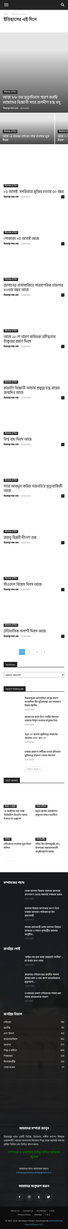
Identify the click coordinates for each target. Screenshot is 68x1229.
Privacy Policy (24, 1214)
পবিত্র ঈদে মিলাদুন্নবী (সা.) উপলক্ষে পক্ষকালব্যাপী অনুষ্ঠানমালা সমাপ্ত (47, 848)
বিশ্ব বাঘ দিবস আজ (18, 439)
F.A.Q (52, 1211)
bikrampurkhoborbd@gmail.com (34, 1172)
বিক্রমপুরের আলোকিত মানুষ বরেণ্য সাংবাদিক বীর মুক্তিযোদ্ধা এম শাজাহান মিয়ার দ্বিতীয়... (43, 702)
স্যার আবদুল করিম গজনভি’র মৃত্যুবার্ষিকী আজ (33, 488)
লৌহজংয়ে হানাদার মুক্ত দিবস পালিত (17, 846)
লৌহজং (7, 839)
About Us (15, 1211)
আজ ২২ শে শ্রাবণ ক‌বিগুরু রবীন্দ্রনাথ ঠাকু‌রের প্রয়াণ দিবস (30, 339)
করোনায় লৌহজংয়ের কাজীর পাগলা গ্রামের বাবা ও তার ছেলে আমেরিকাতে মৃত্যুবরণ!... (42, 978)
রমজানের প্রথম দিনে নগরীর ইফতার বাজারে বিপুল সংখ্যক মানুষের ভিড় (41, 719)
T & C (47, 1214)
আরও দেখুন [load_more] (34, 769)
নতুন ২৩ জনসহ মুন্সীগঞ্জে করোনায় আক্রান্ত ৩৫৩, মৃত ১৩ (41, 736)
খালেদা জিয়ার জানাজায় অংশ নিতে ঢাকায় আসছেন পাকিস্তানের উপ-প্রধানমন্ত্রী (42, 912)
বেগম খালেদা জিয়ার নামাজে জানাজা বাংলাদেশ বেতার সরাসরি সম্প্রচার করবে (43, 893)
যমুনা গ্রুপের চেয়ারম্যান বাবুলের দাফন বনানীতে (46, 813)
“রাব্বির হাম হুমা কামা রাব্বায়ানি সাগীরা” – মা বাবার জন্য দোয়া (44, 959)
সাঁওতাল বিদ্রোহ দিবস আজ (23, 584)
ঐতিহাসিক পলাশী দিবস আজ (25, 631)
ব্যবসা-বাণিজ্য (41, 806)
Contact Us (28, 1211)
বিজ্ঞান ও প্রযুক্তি (10, 806)
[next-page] (44, 652)
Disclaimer (41, 1211)
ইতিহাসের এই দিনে (10, 92)
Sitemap (38, 1214)
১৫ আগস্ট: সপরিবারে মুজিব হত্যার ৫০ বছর (34, 192)
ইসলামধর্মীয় (40, 839)
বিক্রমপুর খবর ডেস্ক (10, 108)
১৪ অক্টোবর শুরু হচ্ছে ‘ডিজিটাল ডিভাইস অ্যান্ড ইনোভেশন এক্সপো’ (15, 815)
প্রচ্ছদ (6, 14)
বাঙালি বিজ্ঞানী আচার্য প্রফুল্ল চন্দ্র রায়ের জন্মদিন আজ (32, 390)
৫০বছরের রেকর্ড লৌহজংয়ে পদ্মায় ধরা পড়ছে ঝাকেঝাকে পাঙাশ (43, 995)
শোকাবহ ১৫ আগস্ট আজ (21, 239)
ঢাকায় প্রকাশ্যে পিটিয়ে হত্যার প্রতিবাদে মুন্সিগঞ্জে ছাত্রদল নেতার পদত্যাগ (43, 754)
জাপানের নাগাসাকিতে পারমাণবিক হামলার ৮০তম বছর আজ (33, 287)
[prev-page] (6, 859)
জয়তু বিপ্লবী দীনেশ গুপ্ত (20, 538)
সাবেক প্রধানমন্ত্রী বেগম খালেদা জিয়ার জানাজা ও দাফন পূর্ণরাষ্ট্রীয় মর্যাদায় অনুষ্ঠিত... (43, 930)
